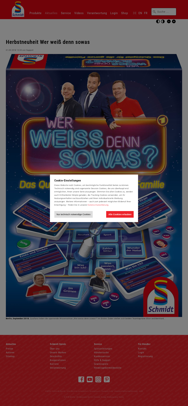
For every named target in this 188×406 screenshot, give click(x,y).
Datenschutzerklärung (98, 205)
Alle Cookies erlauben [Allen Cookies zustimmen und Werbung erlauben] (119, 214)
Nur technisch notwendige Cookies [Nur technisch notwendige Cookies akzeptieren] (73, 214)
